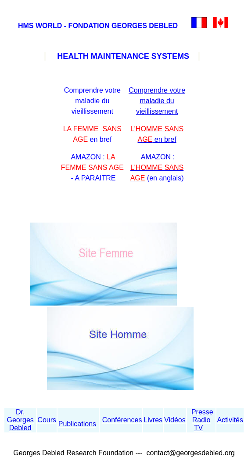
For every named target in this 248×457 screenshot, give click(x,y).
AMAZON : (157, 167)
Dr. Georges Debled (20, 420)
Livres (153, 420)
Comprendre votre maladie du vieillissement (157, 100)
